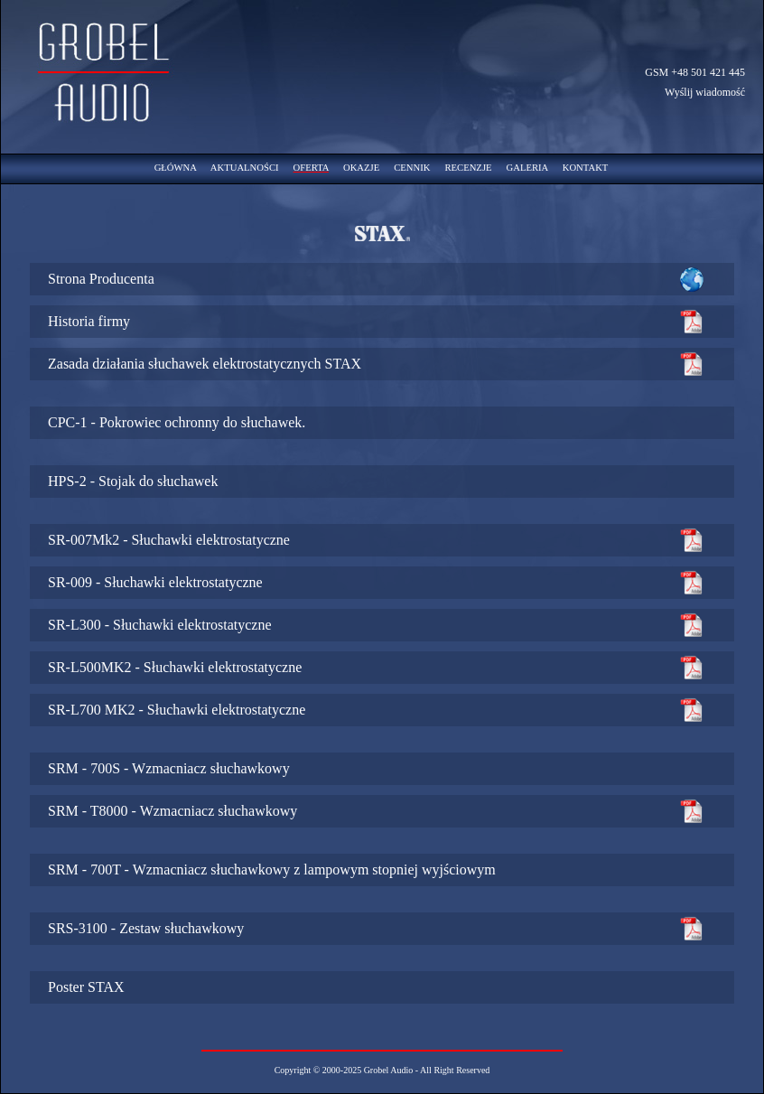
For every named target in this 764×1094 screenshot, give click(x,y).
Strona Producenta (101, 278)
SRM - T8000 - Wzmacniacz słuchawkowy (172, 810)
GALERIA (527, 168)
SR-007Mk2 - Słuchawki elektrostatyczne (169, 539)
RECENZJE (467, 168)
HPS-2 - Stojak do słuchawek (133, 481)
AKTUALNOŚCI (244, 168)
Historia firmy (89, 321)
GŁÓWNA (175, 168)
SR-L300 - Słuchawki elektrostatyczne (160, 624)
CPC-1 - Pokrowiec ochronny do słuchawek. (176, 422)
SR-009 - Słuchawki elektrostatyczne (155, 582)
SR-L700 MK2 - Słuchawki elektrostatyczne (176, 709)
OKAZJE (361, 168)
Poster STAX (86, 987)
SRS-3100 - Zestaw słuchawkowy (146, 928)
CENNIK (412, 168)
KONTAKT (586, 168)
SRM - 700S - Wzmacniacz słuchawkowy (169, 768)
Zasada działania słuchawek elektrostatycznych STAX (204, 363)
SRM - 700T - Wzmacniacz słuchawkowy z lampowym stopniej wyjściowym (272, 869)
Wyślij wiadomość (705, 92)
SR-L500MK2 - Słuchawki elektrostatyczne (175, 667)
